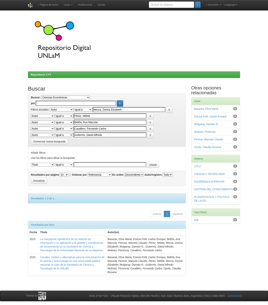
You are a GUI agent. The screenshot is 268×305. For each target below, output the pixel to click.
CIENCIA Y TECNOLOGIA (209, 173)
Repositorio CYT (41, 74)
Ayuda (101, 4)
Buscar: (36, 97)
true (196, 219)
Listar (68, 4)
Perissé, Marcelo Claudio (208, 139)
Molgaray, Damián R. (206, 124)
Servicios (213, 4)
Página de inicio (48, 4)
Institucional (85, 4)
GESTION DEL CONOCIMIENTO (213, 189)
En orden (118, 174)
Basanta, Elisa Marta (206, 108)
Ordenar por (79, 174)
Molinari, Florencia (205, 131)
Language (230, 4)
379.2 (197, 166)
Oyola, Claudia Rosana (207, 147)
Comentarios (234, 295)
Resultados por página (45, 174)
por (33, 103)
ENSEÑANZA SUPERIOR (209, 181)
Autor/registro (153, 174)
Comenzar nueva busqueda (49, 141)
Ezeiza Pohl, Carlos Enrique (210, 116)
